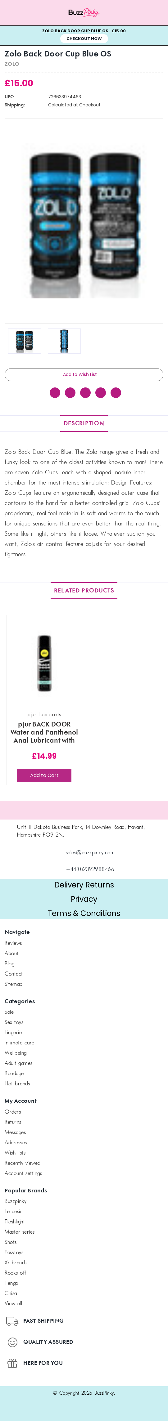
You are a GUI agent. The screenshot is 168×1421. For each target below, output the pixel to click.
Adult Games (19, 1064)
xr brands (16, 1263)
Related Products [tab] (84, 591)
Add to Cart (44, 775)
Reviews (13, 944)
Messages (15, 1133)
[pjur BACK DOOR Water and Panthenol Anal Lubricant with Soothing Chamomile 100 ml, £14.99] (44, 663)
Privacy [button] (84, 899)
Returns (13, 1122)
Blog (9, 964)
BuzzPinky (16, 1202)
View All (13, 1304)
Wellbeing (16, 1053)
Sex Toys (14, 1023)
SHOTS (11, 1243)
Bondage (14, 1074)
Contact (14, 974)
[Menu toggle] (21, 12)
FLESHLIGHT (15, 1222)
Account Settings (23, 1174)
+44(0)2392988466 (90, 870)
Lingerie (13, 1033)
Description (84, 423)
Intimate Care (19, 1043)
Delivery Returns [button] (84, 885)
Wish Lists (15, 1153)
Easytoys (14, 1253)
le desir (13, 1212)
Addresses (16, 1143)
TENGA (11, 1283)
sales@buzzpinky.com (90, 853)
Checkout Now (84, 39)
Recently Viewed (22, 1163)
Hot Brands (17, 1084)
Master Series (20, 1232)
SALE (9, 1012)
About (12, 954)
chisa (11, 1294)
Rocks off (15, 1273)
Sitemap (14, 984)
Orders (13, 1112)
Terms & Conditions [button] (84, 913)
